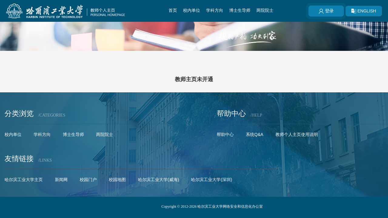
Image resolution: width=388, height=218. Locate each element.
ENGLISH (363, 10)
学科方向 (214, 10)
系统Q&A (254, 134)
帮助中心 (225, 134)
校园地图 (117, 179)
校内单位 (191, 10)
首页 (173, 10)
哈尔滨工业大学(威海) (158, 179)
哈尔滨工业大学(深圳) (211, 179)
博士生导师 (239, 10)
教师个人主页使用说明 (297, 134)
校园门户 (88, 179)
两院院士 (264, 10)
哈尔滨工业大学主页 (24, 179)
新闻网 (61, 179)
